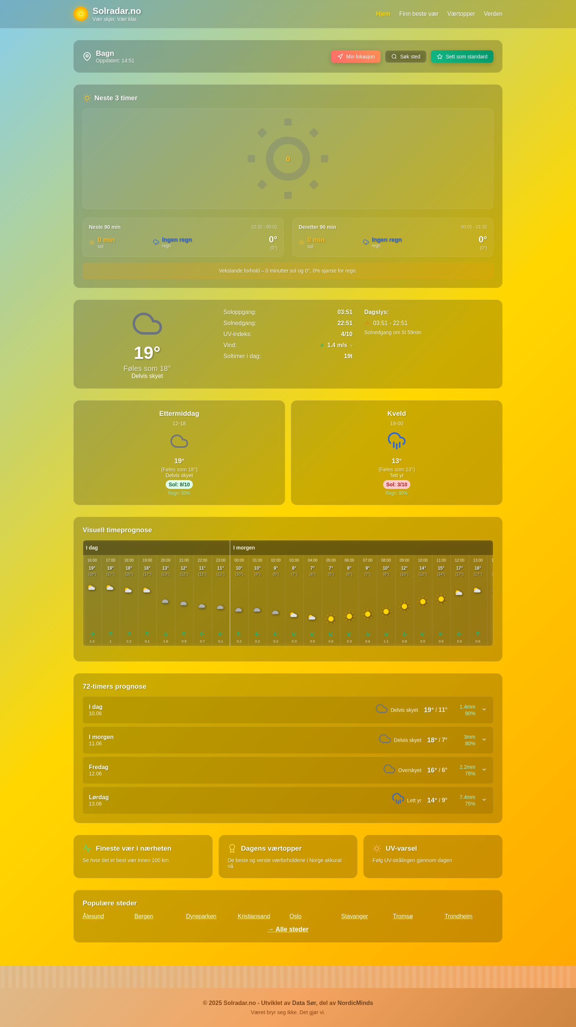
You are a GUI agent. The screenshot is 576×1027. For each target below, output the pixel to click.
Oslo (295, 916)
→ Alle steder (288, 929)
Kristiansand (254, 916)
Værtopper (461, 14)
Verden (493, 14)
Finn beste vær (419, 14)
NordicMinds (355, 1003)
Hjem (383, 14)
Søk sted (405, 57)
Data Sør (304, 1003)
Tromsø (403, 916)
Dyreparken (201, 916)
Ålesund (93, 916)
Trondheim (458, 916)
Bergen (144, 916)
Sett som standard (462, 57)
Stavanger (354, 916)
